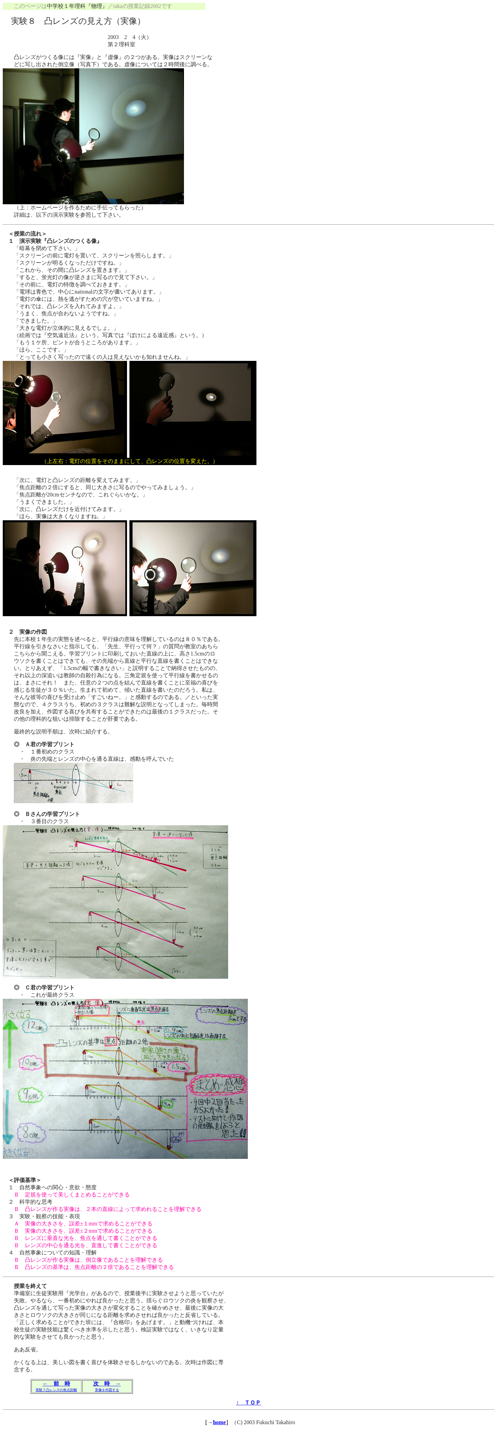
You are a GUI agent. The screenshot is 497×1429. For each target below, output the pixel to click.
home (219, 1422)
